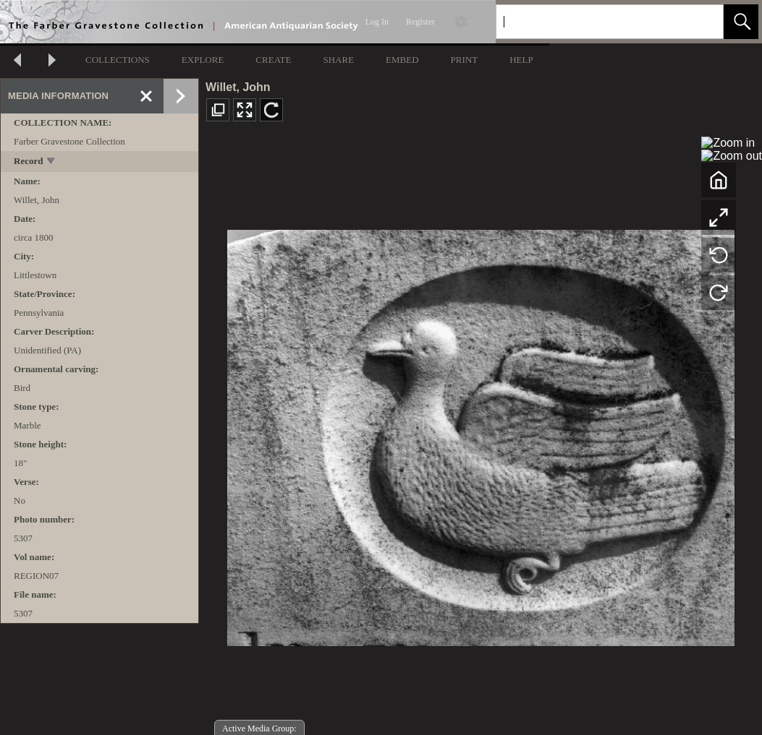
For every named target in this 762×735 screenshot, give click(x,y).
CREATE (273, 59)
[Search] (593, 21)
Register (420, 22)
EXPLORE (203, 59)
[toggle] (51, 162)
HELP (521, 59)
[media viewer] (480, 434)
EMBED (402, 59)
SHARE (338, 59)
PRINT (464, 59)
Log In (377, 22)
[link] (700, 21)
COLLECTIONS (117, 59)
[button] (741, 21)
